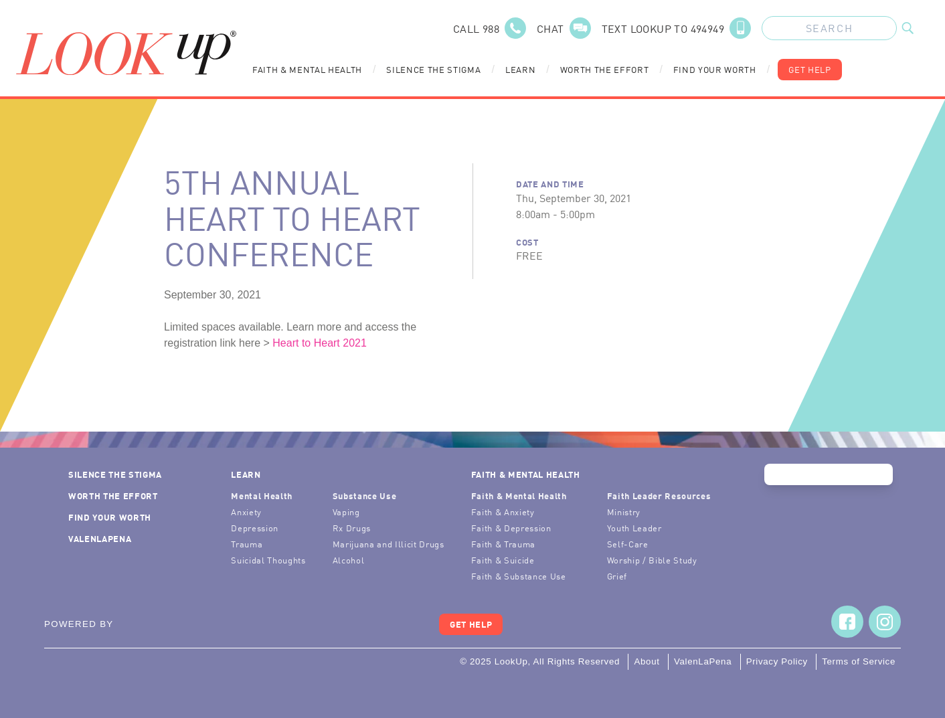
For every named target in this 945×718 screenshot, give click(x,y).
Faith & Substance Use (518, 575)
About (646, 661)
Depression (254, 527)
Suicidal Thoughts (268, 559)
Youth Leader (634, 527)
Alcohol (349, 559)
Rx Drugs (352, 527)
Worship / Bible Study (652, 559)
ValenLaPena (99, 538)
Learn (520, 69)
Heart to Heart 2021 (319, 343)
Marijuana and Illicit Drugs (388, 543)
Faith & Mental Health (307, 69)
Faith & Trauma (503, 543)
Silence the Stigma (433, 69)
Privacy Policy (777, 661)
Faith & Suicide (503, 559)
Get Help (809, 69)
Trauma (246, 543)
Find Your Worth (714, 69)
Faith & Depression (511, 527)
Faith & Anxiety (503, 511)
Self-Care (628, 543)
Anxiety (246, 511)
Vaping (346, 511)
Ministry (623, 511)
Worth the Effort (604, 69)
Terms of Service (858, 661)
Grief (617, 575)
